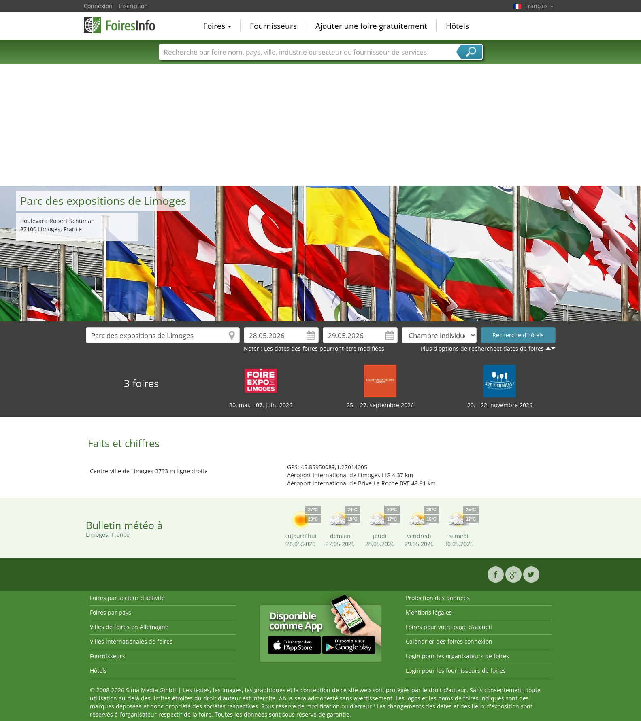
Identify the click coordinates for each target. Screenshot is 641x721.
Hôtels (457, 26)
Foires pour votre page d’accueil (449, 627)
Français (539, 6)
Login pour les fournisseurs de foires (456, 670)
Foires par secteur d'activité (127, 598)
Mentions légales (429, 612)
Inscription (133, 6)
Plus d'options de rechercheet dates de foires (482, 348)
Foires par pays (110, 612)
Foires (217, 26)
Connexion (98, 6)
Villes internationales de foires (131, 641)
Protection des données (438, 598)
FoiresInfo (124, 25)
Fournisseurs (273, 26)
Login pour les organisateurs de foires (457, 656)
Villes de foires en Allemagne (129, 627)
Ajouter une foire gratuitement (371, 26)
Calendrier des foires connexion (449, 641)
